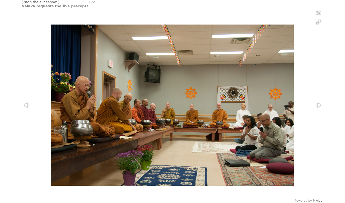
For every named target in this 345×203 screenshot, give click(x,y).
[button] (318, 22)
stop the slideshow (40, 2)
